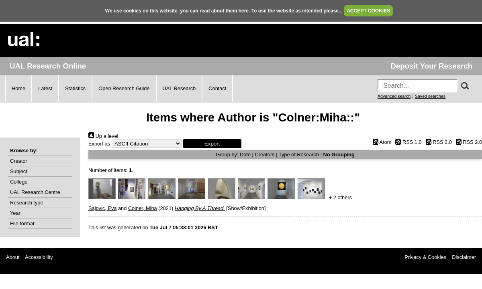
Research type (26, 203)
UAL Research (179, 88)
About (12, 257)
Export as (99, 144)
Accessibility (39, 257)
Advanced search (394, 96)
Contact (217, 88)
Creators (265, 155)
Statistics (75, 88)
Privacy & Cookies (425, 257)
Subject (18, 171)
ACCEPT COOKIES (368, 11)
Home (18, 88)
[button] (212, 143)
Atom (380, 142)
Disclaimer (464, 257)
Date (245, 155)
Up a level (103, 136)
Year (15, 213)
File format (22, 223)
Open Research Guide (123, 88)
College (18, 182)
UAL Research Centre (35, 192)
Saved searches (430, 96)
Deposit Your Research (431, 66)
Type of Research (299, 155)
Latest (45, 88)
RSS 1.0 (407, 142)
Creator (18, 161)
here (244, 11)
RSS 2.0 (437, 142)
